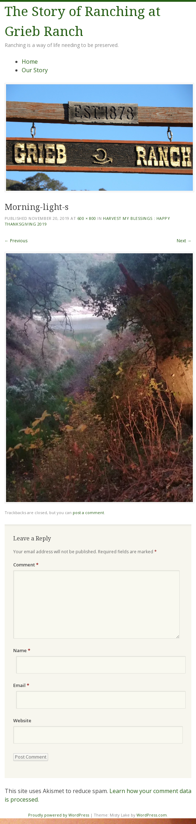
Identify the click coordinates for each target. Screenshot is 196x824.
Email (21, 685)
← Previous (16, 241)
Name (21, 650)
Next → (184, 241)
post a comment (88, 512)
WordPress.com (151, 815)
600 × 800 (86, 218)
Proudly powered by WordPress (58, 815)
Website (22, 720)
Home (30, 61)
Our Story (35, 70)
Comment (25, 564)
